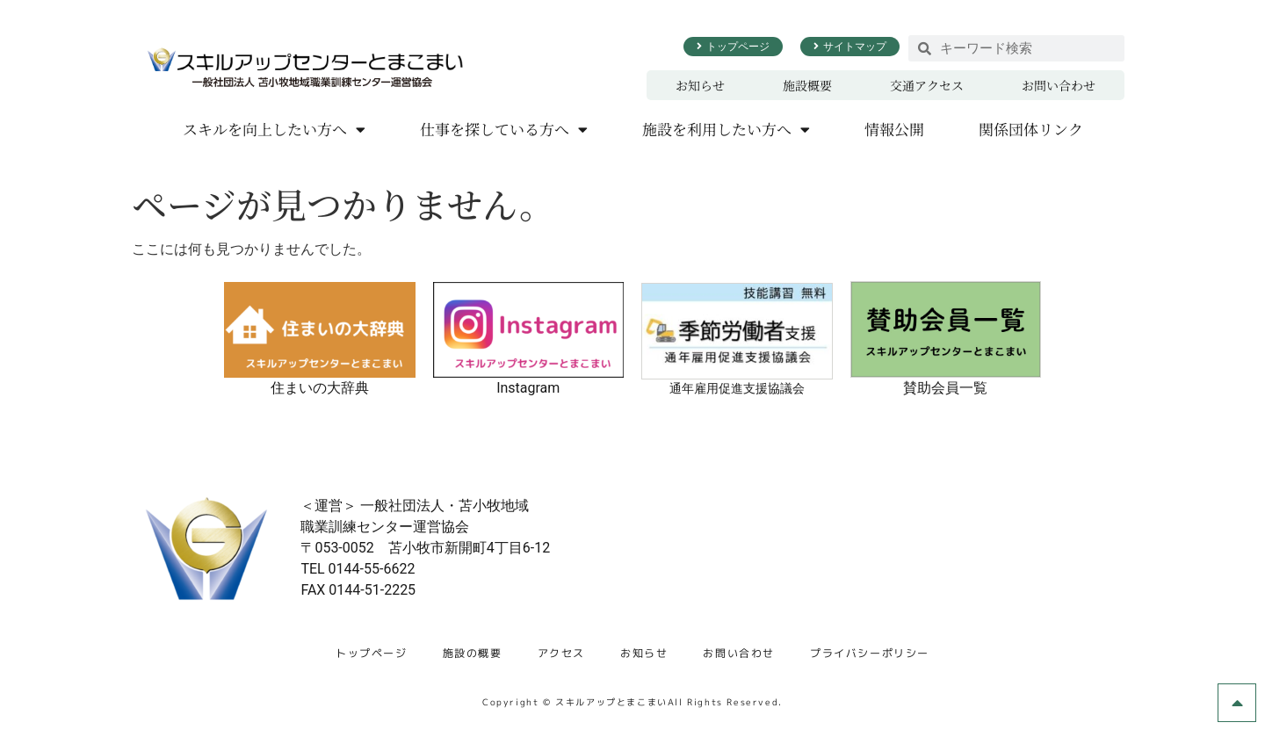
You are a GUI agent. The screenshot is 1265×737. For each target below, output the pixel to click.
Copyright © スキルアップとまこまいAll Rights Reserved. (632, 702)
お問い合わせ (1058, 85)
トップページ (372, 653)
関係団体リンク (1031, 129)
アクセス (561, 653)
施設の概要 (472, 653)
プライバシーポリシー (869, 653)
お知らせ (700, 85)
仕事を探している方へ (504, 129)
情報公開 (894, 129)
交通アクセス (927, 85)
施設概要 (807, 85)
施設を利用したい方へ (726, 129)
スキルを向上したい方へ (274, 129)
